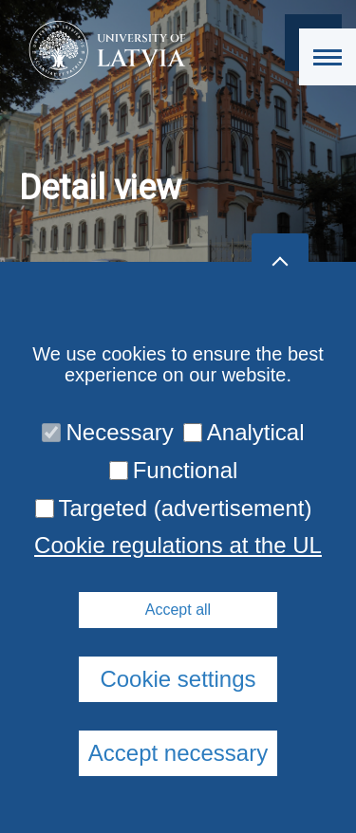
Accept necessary (178, 753)
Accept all (178, 610)
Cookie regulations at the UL (178, 545)
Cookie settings (177, 679)
